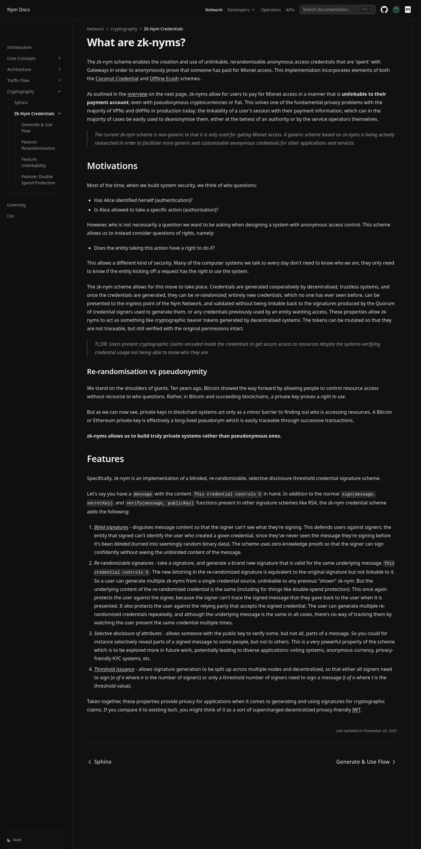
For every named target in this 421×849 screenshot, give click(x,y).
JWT (126, 742)
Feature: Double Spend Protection (43, 142)
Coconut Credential (173, 78)
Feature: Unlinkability (42, 128)
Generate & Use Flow (41, 106)
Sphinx (21, 84)
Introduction (19, 29)
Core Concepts (43, 40)
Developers (241, 10)
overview (155, 94)
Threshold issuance (131, 693)
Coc (10, 178)
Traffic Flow (43, 62)
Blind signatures (128, 544)
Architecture (43, 51)
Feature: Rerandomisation (46, 117)
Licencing (16, 167)
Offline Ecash (220, 78)
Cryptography (43, 73)
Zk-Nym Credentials (46, 95)
